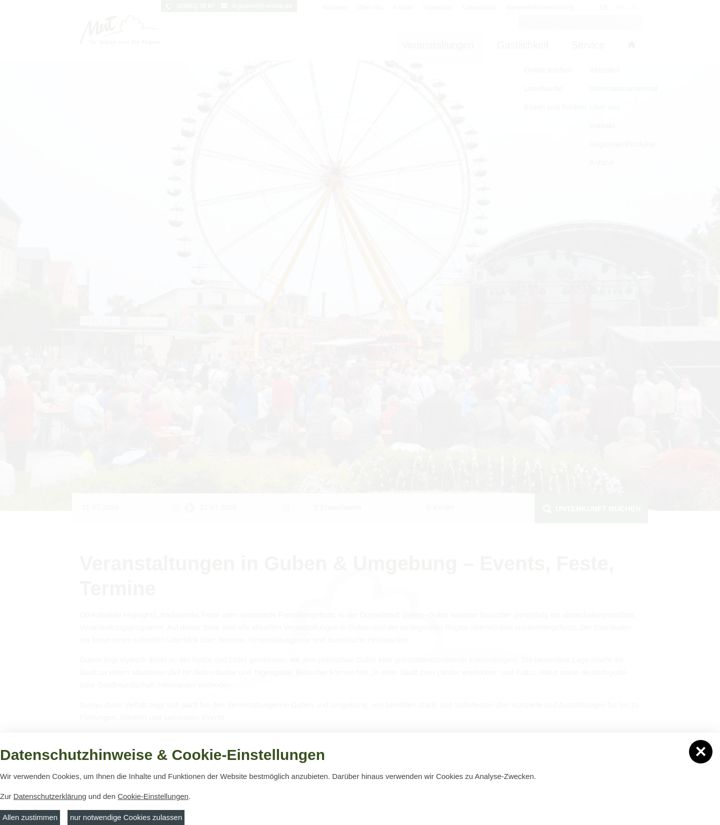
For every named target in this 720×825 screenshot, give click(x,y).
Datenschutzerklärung (50, 796)
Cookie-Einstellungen (153, 796)
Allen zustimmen (30, 817)
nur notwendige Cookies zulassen (126, 817)
